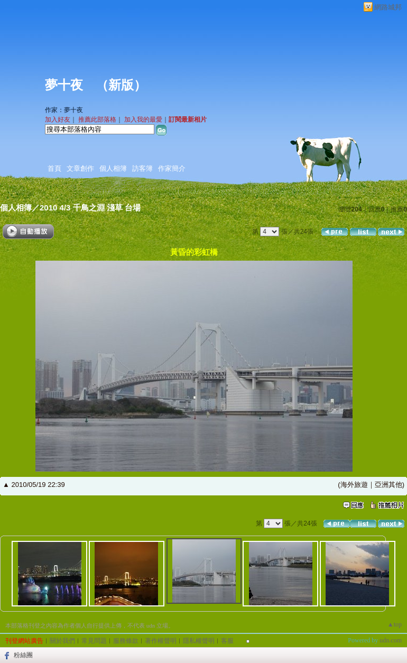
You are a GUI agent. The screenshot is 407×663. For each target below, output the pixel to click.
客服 (227, 640)
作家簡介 (172, 168)
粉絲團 (23, 655)
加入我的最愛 (143, 119)
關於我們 (62, 640)
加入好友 (57, 119)
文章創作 (80, 168)
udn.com (391, 640)
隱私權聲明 (199, 640)
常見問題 (94, 640)
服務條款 (125, 640)
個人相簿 (113, 168)
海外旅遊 (354, 485)
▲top (394, 624)
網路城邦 (388, 7)
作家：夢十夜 (64, 110)
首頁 (54, 168)
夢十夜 (64, 85)
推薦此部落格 (97, 119)
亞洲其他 (388, 485)
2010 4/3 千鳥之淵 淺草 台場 (90, 207)
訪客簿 (142, 168)
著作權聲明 (161, 640)
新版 (121, 85)
